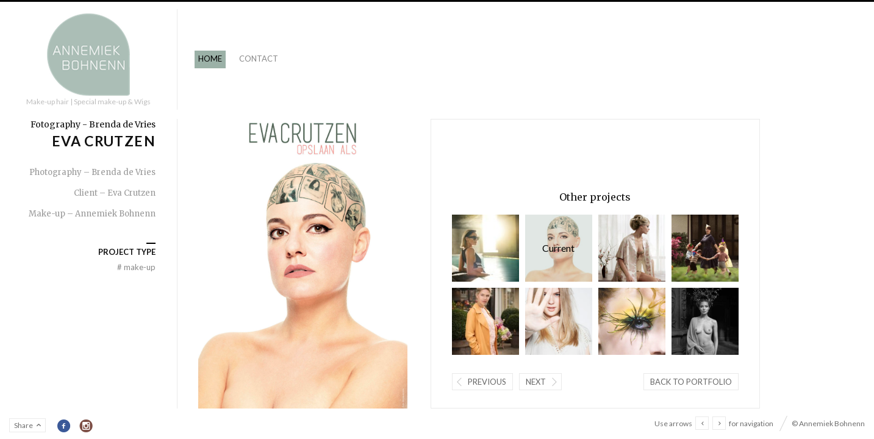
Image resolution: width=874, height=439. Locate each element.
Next (535, 382)
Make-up (136, 268)
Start (631, 321)
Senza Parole (704, 321)
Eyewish (484, 248)
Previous (486, 382)
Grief (631, 248)
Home (210, 58)
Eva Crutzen (558, 248)
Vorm (484, 321)
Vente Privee (704, 248)
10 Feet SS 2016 (558, 321)
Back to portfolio (690, 382)
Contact (258, 58)
